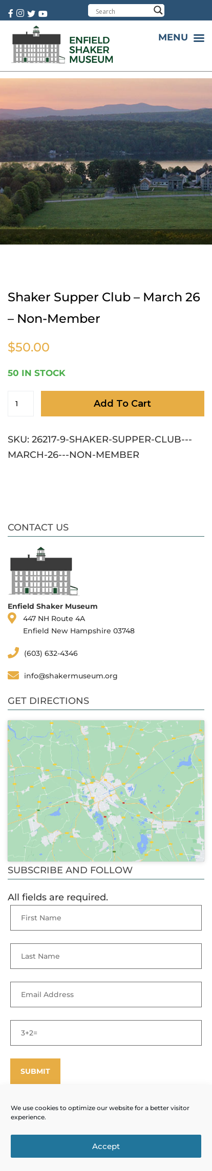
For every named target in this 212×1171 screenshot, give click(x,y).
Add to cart (122, 403)
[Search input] (123, 11)
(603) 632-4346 (51, 653)
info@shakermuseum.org (71, 675)
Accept (106, 1146)
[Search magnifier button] (158, 10)
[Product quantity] (21, 403)
